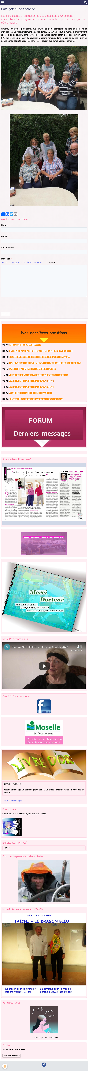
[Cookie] (4, 1066)
